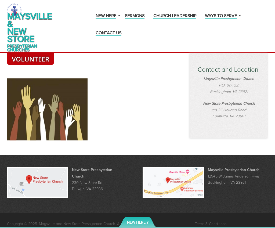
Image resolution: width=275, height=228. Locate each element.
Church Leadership (174, 16)
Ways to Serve (221, 16)
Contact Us (108, 33)
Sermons (134, 16)
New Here (106, 16)
